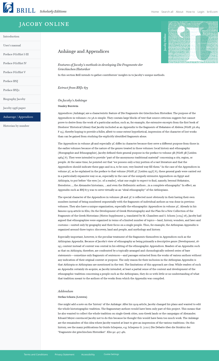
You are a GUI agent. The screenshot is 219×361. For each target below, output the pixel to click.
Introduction (11, 36)
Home (155, 11)
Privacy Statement (64, 354)
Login (201, 11)
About (179, 11)
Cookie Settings (111, 354)
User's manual (12, 45)
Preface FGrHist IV (15, 63)
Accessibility (88, 354)
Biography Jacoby (14, 99)
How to (190, 11)
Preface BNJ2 (11, 90)
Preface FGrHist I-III (16, 54)
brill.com (212, 11)
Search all (167, 11)
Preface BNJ (10, 81)
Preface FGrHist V (14, 72)
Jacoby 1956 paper (14, 108)
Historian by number (16, 126)
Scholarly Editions (53, 11)
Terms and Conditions (36, 354)
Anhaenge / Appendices (18, 117)
